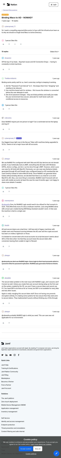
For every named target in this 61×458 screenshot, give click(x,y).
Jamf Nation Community (9, 371)
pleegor (7, 159)
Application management (9, 408)
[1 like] (9, 40)
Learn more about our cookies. (41, 444)
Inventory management (9, 411)
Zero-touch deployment (9, 401)
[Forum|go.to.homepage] (12, 4)
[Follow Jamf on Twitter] (2, 355)
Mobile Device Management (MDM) (13, 405)
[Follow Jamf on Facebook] (19, 355)
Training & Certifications (9, 368)
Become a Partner (7, 381)
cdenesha (8, 118)
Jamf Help (4, 365)
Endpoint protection (8, 425)
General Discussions (10, 10)
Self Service (5, 418)
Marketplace (5, 378)
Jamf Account (6, 388)
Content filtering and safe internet (12, 431)
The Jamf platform (7, 398)
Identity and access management (12, 421)
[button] (4, 5)
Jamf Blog (4, 375)
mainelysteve (9, 200)
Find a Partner (6, 385)
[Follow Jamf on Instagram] (15, 355)
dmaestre (8, 58)
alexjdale (8, 278)
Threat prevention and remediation (13, 428)
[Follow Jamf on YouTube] (10, 355)
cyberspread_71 (10, 26)
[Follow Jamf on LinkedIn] (6, 355)
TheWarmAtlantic (10, 78)
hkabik (7, 225)
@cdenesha (6, 204)
